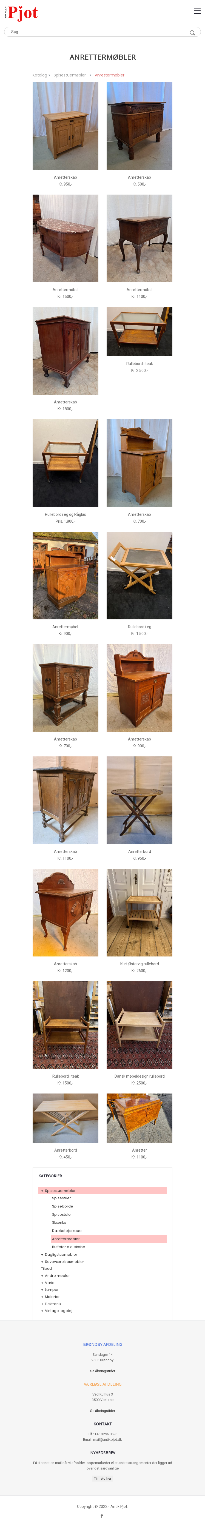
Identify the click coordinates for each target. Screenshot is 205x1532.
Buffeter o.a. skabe (68, 1247)
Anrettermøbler (66, 1239)
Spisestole (61, 1214)
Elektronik (53, 1304)
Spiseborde (62, 1206)
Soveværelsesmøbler (64, 1261)
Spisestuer (61, 1198)
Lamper (52, 1289)
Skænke (59, 1222)
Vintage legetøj (58, 1310)
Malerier (52, 1296)
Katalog (40, 75)
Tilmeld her (102, 1478)
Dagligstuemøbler (61, 1254)
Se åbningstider (102, 1371)
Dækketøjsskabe (67, 1230)
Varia (50, 1282)
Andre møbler (57, 1275)
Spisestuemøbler (70, 75)
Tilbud (46, 1268)
